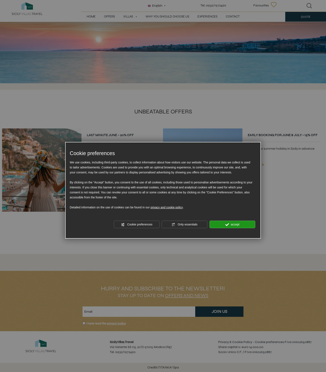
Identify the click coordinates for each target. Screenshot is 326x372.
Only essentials (185, 224)
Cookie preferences (136, 224)
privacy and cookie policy (167, 207)
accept (232, 224)
